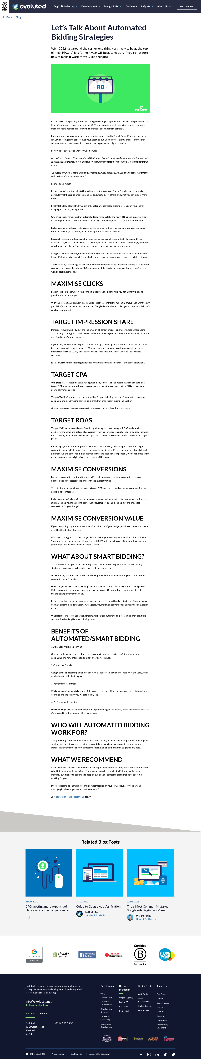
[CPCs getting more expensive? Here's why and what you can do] (49, 885)
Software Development (106, 1003)
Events (160, 1007)
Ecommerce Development (106, 1025)
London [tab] (44, 1013)
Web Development (106, 995)
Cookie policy (77, 1054)
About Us (164, 6)
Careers (160, 1016)
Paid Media (124, 1006)
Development (90, 6)
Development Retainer (106, 1010)
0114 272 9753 (64, 1023)
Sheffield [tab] (30, 1013)
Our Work (131, 6)
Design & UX (113, 6)
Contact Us (162, 1020)
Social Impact (163, 1003)
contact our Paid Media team (70, 796)
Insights (147, 6)
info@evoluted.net (39, 1001)
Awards (160, 1011)
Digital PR (123, 1002)
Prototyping (143, 1010)
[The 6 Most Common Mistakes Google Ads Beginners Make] (150, 885)
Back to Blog (12, 17)
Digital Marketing (66, 6)
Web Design (143, 994)
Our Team (161, 994)
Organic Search (126, 997)
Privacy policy (58, 1054)
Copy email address (37, 1005)
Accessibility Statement (162, 1026)
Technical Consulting (105, 1018)
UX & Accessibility (143, 1000)
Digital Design (144, 1006)
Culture (160, 998)
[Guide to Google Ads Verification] (99, 885)
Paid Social (124, 1011)
